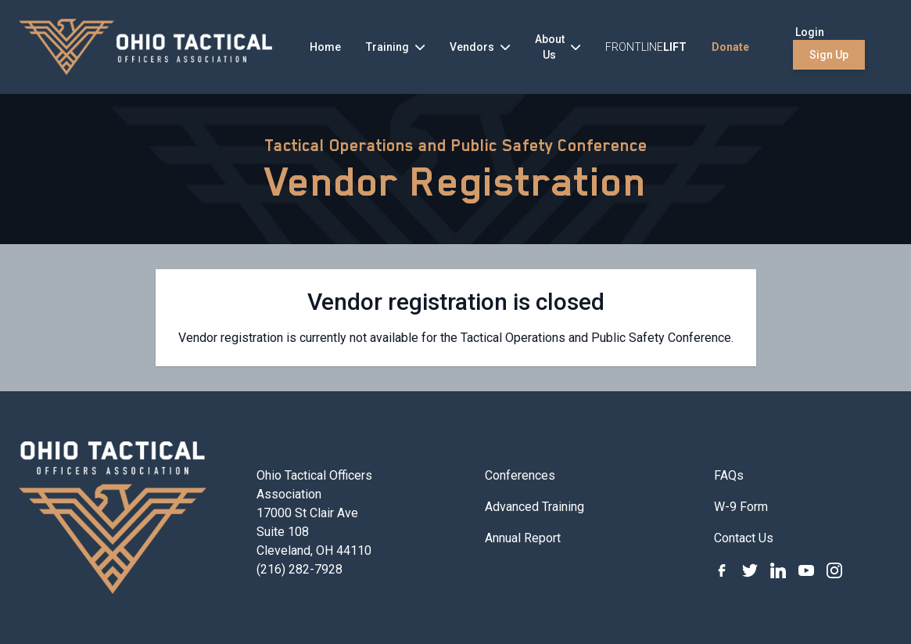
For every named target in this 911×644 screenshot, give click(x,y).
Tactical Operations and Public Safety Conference (455, 145)
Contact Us (743, 538)
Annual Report (523, 538)
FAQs (729, 475)
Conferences (520, 475)
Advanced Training (534, 506)
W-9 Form (741, 506)
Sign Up (828, 55)
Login (809, 32)
